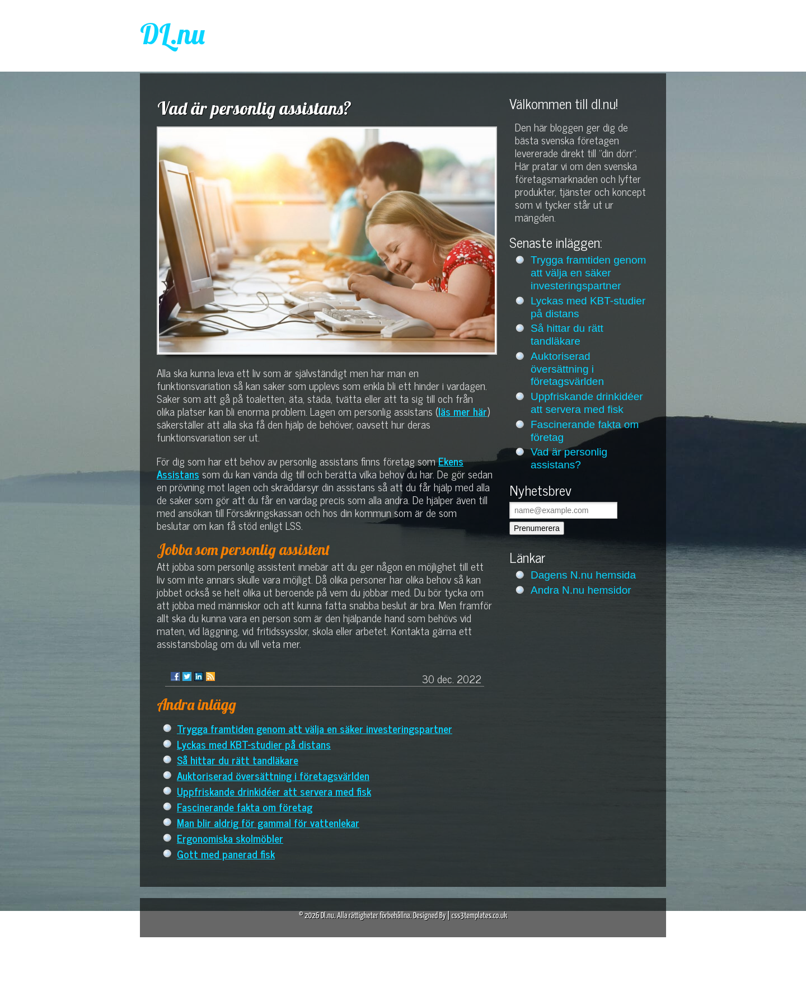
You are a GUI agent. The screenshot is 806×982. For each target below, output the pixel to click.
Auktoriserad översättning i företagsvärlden (273, 775)
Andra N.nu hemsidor (581, 590)
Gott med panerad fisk (226, 853)
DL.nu (172, 33)
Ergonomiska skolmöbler (230, 838)
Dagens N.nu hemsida (583, 575)
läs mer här (462, 411)
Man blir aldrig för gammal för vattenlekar (268, 822)
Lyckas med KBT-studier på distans (254, 744)
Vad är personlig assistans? (569, 458)
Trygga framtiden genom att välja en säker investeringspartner (314, 728)
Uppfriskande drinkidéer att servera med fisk (274, 791)
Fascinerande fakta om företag (244, 806)
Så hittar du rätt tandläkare (237, 759)
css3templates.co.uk (479, 915)
